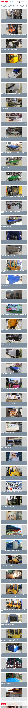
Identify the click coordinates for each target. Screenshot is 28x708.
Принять (3, 704)
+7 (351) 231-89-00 (20, 2)
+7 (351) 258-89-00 (20, 1)
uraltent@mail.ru (12, 1)
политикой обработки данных (15, 700)
